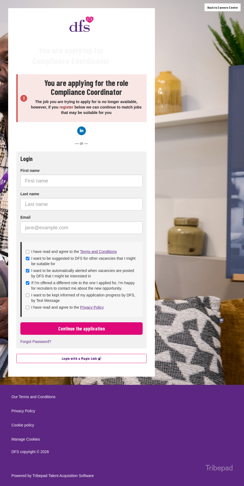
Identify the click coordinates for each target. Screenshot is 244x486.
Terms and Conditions (98, 251)
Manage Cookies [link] (25, 439)
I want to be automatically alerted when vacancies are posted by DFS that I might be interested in (80, 273)
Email (25, 217)
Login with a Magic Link (82, 358)
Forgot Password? (35, 341)
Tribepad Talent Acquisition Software (63, 475)
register (66, 107)
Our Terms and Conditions (33, 397)
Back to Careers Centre (222, 7)
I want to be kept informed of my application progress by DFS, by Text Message (80, 298)
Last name (29, 194)
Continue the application (81, 329)
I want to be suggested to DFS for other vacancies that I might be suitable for (81, 261)
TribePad (219, 469)
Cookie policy (22, 425)
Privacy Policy (92, 307)
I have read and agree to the (71, 251)
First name (30, 170)
